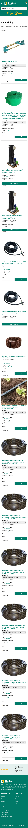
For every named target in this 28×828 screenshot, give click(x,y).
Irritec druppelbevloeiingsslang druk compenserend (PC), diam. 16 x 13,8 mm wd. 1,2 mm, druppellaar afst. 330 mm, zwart (14, 682)
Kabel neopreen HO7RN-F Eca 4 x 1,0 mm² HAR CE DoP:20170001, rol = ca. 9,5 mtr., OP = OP (14, 263)
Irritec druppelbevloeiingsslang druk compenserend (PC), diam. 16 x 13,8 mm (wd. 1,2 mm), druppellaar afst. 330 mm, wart (14, 517)
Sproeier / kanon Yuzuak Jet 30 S (10, 61)
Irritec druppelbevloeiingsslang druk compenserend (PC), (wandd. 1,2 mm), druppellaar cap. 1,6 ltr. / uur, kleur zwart (12, 737)
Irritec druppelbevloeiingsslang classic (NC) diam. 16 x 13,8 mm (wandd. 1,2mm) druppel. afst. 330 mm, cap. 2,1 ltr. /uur (13, 462)
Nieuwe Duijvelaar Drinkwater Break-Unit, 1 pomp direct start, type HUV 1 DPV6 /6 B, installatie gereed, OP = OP (13, 171)
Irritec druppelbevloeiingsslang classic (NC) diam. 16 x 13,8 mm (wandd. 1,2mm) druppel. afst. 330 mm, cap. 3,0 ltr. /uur (13, 572)
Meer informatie (6, 70)
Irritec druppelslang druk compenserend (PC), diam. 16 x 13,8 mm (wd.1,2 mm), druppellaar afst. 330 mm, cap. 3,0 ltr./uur (13, 627)
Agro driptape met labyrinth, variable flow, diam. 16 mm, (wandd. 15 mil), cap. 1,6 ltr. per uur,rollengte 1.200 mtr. (14, 407)
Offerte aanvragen (14, 183)
